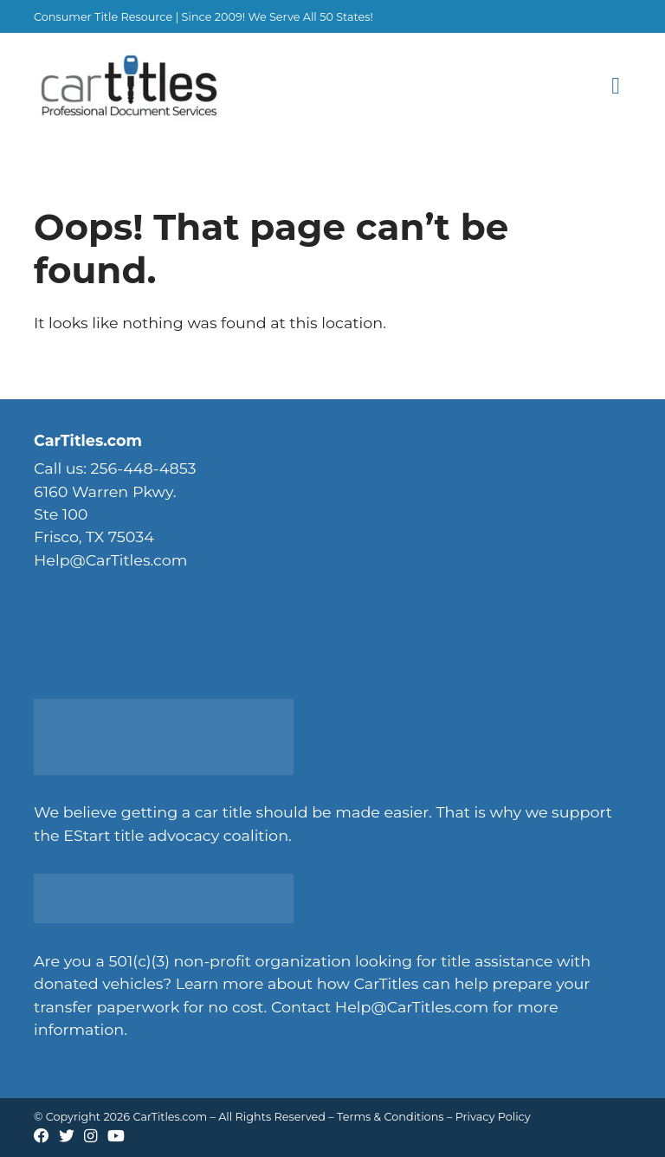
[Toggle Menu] (616, 86)
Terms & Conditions (390, 1116)
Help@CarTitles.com (411, 1007)
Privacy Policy (493, 1116)
